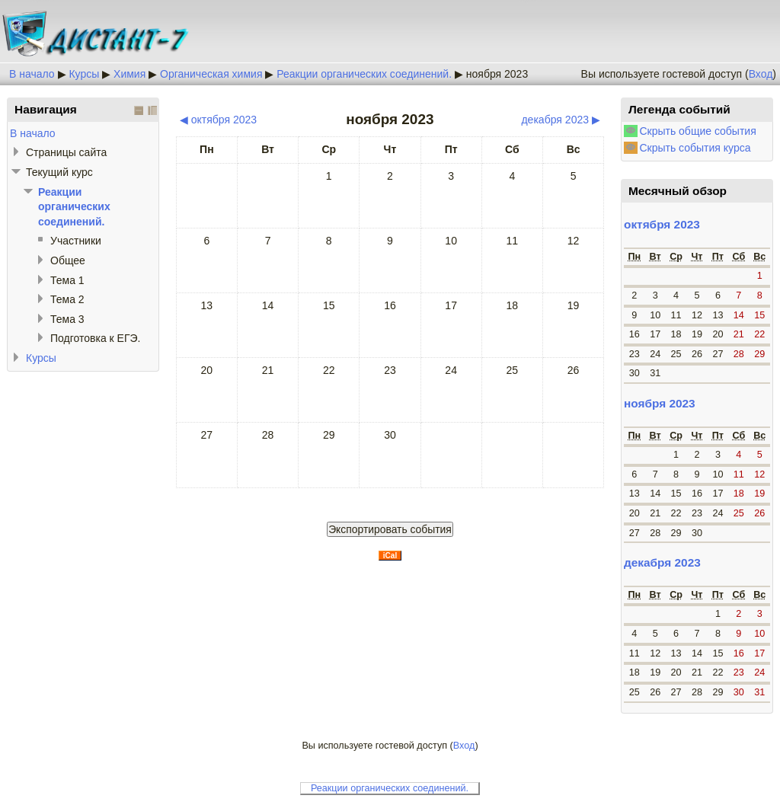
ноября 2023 (497, 74)
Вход (761, 74)
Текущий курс (59, 172)
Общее (67, 260)
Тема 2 (67, 299)
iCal (390, 555)
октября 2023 (662, 224)
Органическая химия (211, 74)
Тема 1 (67, 280)
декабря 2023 (662, 562)
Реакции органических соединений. (364, 74)
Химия (129, 74)
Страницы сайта (66, 152)
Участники (75, 241)
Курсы (84, 74)
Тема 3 (67, 319)
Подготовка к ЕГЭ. (95, 338)
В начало (32, 74)
